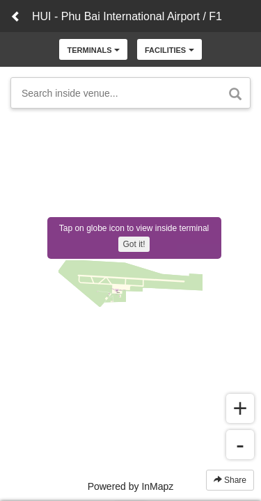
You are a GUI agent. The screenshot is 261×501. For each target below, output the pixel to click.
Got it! (133, 244)
